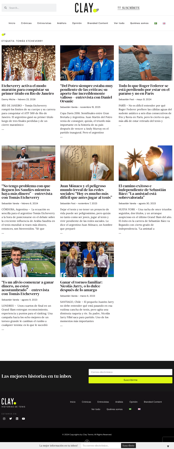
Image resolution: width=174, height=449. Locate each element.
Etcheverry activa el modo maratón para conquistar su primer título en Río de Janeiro (28, 89)
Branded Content (97, 23)
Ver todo (119, 23)
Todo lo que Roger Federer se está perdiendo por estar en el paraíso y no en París (144, 89)
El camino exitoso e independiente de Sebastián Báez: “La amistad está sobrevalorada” (142, 191)
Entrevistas (44, 23)
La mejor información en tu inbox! (59, 445)
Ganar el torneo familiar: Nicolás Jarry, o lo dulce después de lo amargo (81, 285)
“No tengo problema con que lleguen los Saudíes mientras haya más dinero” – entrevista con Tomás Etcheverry (27, 191)
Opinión (77, 23)
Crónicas (26, 23)
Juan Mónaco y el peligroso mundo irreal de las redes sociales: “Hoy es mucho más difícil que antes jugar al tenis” (86, 191)
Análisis (61, 23)
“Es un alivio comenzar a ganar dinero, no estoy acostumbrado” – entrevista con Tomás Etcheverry (28, 287)
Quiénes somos (139, 23)
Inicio (12, 23)
